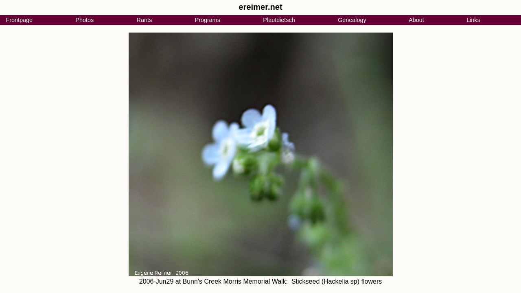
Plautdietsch (279, 20)
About (416, 20)
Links (473, 20)
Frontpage (19, 20)
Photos (84, 20)
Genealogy (352, 20)
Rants (144, 20)
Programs (207, 20)
